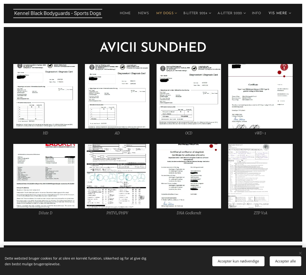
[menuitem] (133, 13)
